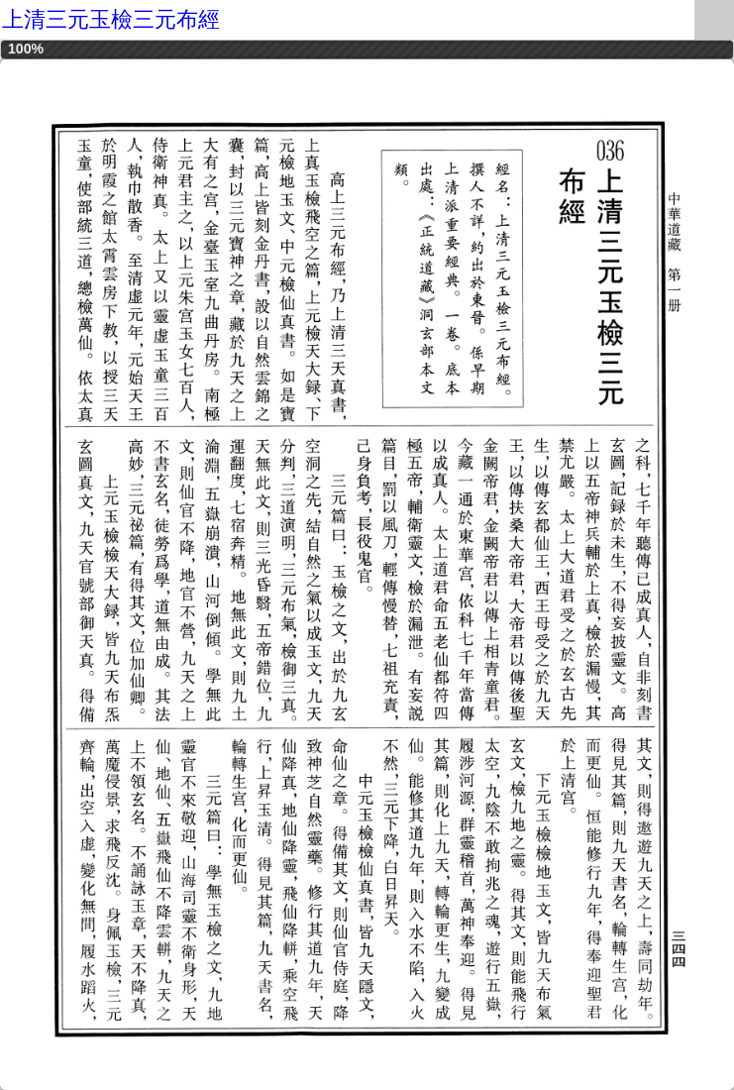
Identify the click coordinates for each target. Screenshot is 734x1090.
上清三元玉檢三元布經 (111, 19)
